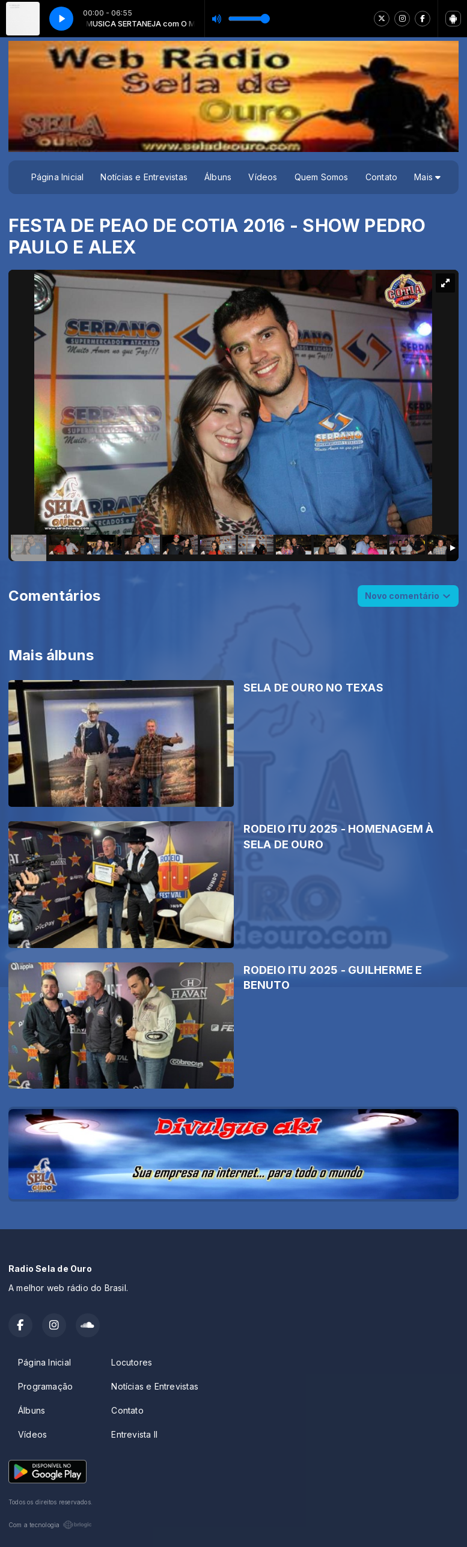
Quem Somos (322, 177)
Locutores (131, 1362)
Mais (427, 177)
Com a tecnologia (50, 1525)
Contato (381, 177)
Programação (45, 1386)
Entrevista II (134, 1434)
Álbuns (217, 177)
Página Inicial (57, 177)
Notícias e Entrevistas (144, 177)
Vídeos (262, 177)
